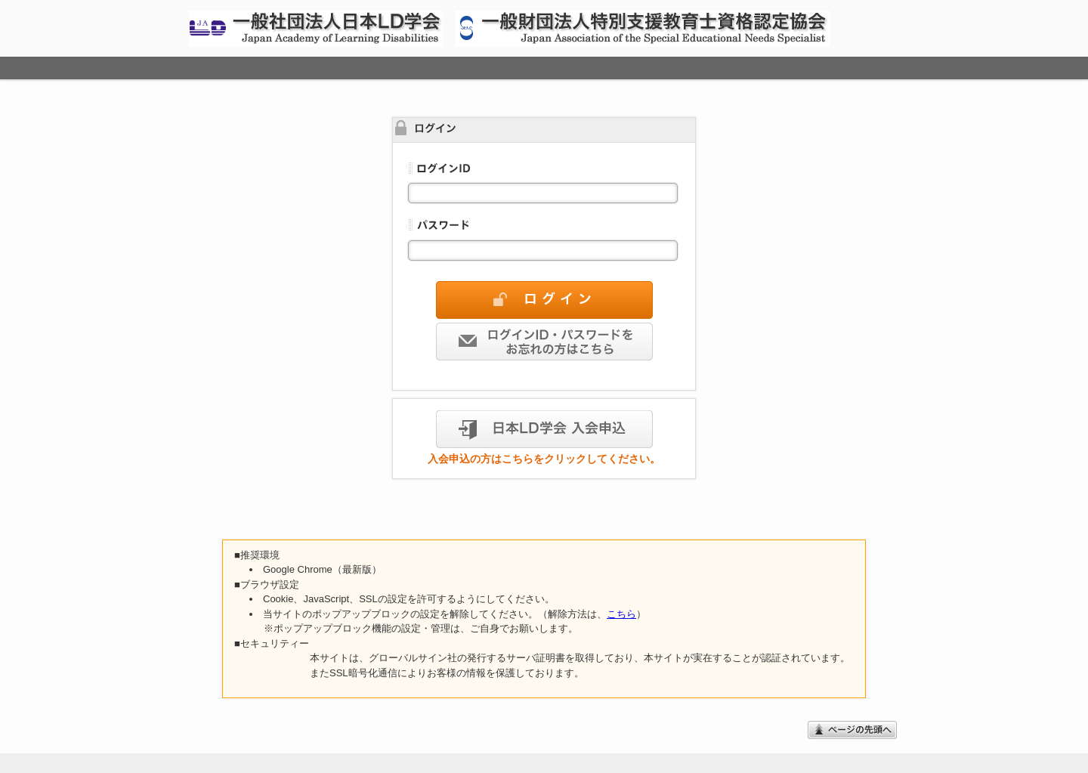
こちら (621, 614)
